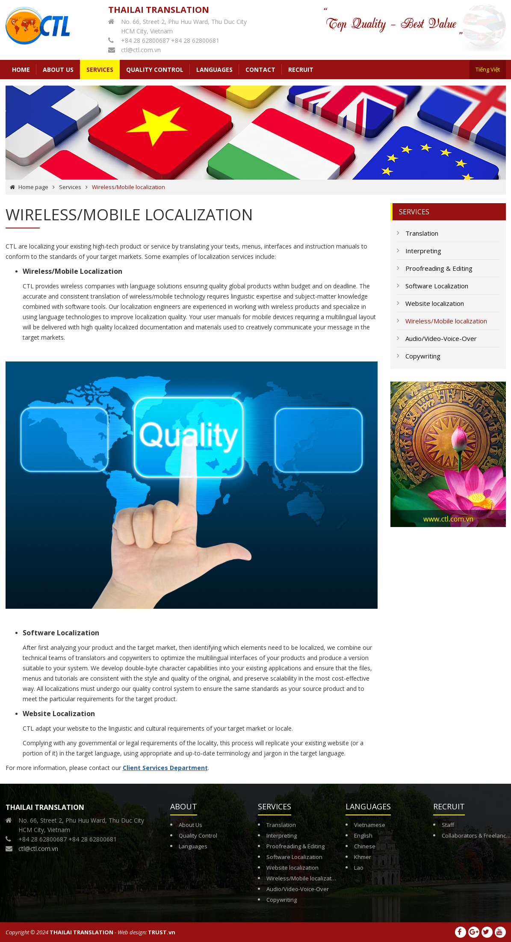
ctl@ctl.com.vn (141, 50)
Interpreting (281, 835)
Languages (193, 846)
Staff (448, 825)
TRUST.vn (161, 932)
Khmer (362, 857)
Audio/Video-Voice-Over (297, 889)
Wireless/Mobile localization (303, 878)
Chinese (364, 846)
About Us (190, 825)
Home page (33, 187)
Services (70, 187)
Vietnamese (369, 825)
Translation (281, 825)
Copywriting (281, 899)
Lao (358, 867)
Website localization (292, 867)
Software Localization (294, 857)
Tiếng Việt (488, 69)
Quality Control (198, 835)
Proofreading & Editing (295, 846)
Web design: (132, 932)
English (363, 835)
